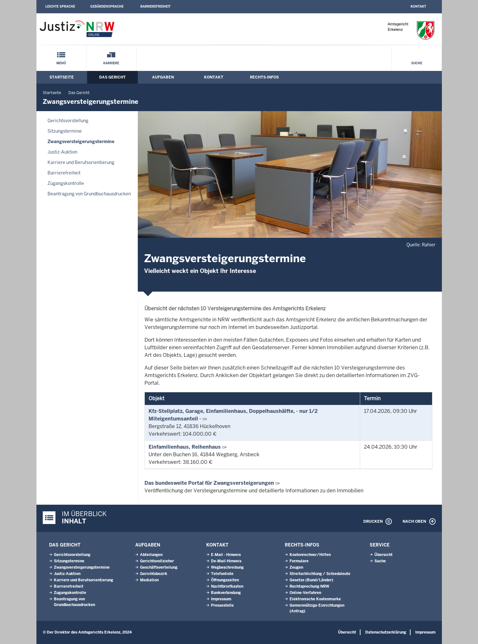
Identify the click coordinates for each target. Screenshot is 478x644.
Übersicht (383, 554)
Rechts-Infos (264, 77)
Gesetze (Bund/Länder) (311, 580)
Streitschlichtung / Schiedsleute (320, 573)
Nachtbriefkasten (227, 586)
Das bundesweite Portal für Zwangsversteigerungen (209, 483)
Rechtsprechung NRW (309, 586)
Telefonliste (222, 573)
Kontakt (418, 6)
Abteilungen (151, 554)
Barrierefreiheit (155, 6)
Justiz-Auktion (62, 152)
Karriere (111, 63)
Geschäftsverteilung (158, 567)
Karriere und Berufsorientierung (81, 162)
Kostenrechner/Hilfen (310, 554)
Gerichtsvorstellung (68, 120)
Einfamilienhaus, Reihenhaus (185, 447)
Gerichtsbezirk (153, 573)
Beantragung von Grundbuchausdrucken (89, 194)
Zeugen (296, 567)
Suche (416, 63)
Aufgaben (163, 77)
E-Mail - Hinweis (226, 554)
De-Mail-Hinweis (226, 561)
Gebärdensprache (107, 6)
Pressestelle (222, 605)
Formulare (299, 561)
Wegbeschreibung (227, 567)
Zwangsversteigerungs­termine (81, 141)
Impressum (221, 599)
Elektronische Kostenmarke (315, 599)
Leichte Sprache (60, 6)
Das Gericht (112, 77)
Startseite (61, 77)
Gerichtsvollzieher (157, 561)
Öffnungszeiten (225, 580)
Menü (61, 63)
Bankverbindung (226, 592)
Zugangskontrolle (66, 183)
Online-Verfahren (305, 592)
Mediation (149, 580)
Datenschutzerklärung (385, 632)
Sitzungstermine (65, 131)
